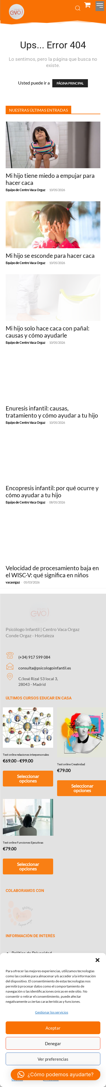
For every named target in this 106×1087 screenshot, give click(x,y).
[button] (97, 960)
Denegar (53, 1043)
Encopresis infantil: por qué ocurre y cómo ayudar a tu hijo (52, 491)
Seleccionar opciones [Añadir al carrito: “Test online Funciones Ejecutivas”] (28, 859)
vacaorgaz (13, 582)
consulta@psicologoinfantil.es (44, 660)
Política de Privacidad (32, 945)
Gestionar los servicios (51, 1012)
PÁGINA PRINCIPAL (70, 83)
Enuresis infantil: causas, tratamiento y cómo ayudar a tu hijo (52, 412)
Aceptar (53, 1027)
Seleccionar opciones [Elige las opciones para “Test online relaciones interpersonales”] (28, 771)
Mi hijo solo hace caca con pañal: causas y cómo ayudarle (47, 332)
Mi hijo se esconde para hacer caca (50, 255)
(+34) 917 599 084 (34, 649)
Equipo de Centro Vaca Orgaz (25, 190)
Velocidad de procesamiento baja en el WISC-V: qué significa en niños (52, 571)
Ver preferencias (53, 1059)
